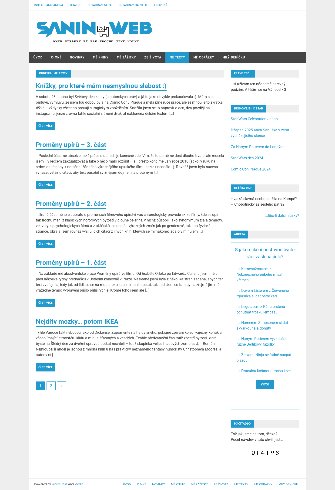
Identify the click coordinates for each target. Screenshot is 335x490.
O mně (56, 57)
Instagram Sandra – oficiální (57, 5)
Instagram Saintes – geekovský (142, 5)
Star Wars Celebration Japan (254, 119)
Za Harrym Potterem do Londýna (258, 147)
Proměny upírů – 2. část (71, 204)
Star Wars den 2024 (247, 158)
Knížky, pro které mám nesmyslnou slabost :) (101, 86)
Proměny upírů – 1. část (71, 262)
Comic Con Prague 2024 (251, 169)
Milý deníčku (233, 57)
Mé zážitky (126, 57)
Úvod (38, 57)
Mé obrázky (203, 57)
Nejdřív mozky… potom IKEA (77, 321)
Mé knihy (100, 57)
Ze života (152, 57)
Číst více (45, 126)
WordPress (59, 484)
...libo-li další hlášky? (282, 215)
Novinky (77, 57)
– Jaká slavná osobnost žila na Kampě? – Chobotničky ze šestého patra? (265, 207)
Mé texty (177, 57)
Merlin (78, 484)
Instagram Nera (99, 5)
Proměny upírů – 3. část (71, 145)
